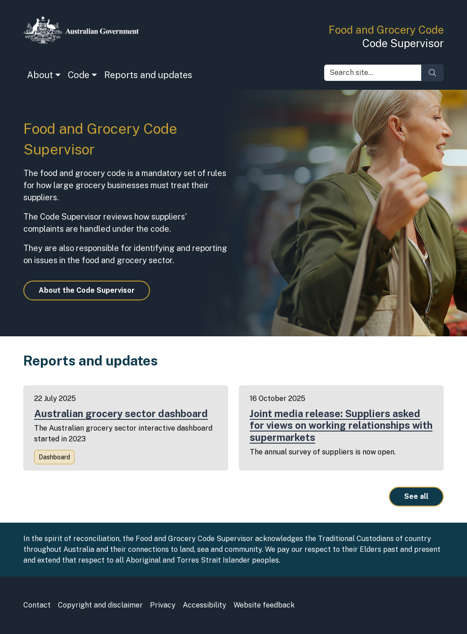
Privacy (163, 605)
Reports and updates (148, 75)
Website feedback (264, 605)
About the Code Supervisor (87, 290)
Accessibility (204, 605)
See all (416, 496)
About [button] (40, 75)
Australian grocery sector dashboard (121, 413)
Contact (37, 605)
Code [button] (78, 75)
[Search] (432, 72)
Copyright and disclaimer (100, 605)
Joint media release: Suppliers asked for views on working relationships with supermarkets (341, 425)
